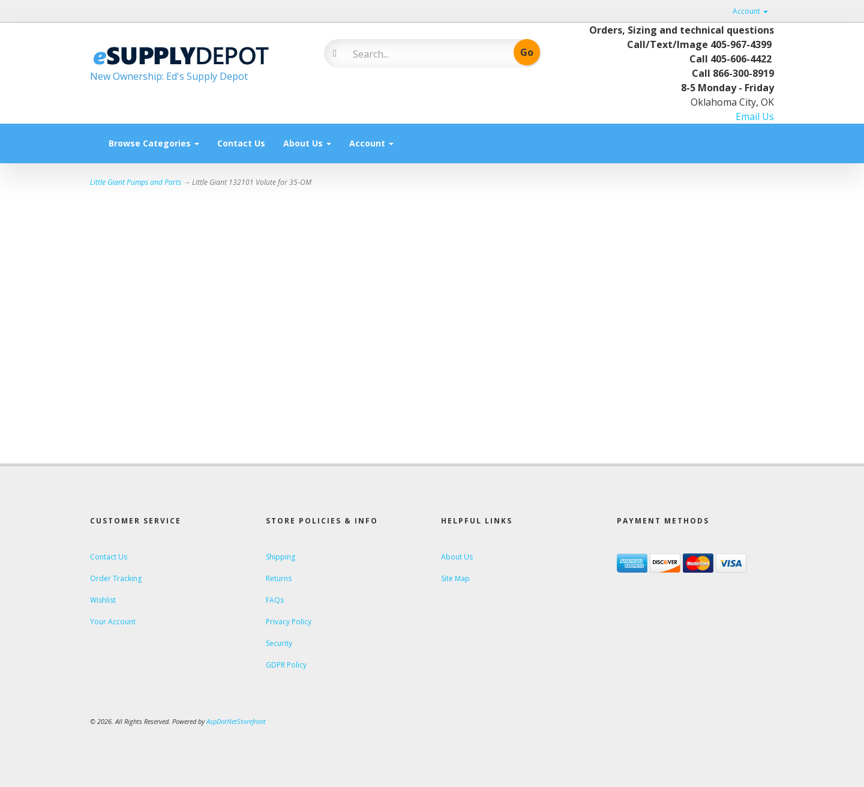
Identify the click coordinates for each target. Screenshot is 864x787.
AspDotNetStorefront (236, 721)
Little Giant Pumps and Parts (135, 182)
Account (750, 11)
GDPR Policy (286, 665)
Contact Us (241, 143)
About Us (307, 143)
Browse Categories (154, 143)
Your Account (113, 622)
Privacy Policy (288, 622)
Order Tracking (116, 578)
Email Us (755, 116)
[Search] (423, 54)
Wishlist (103, 600)
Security (279, 643)
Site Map (455, 578)
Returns (279, 578)
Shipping (280, 557)
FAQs (275, 600)
